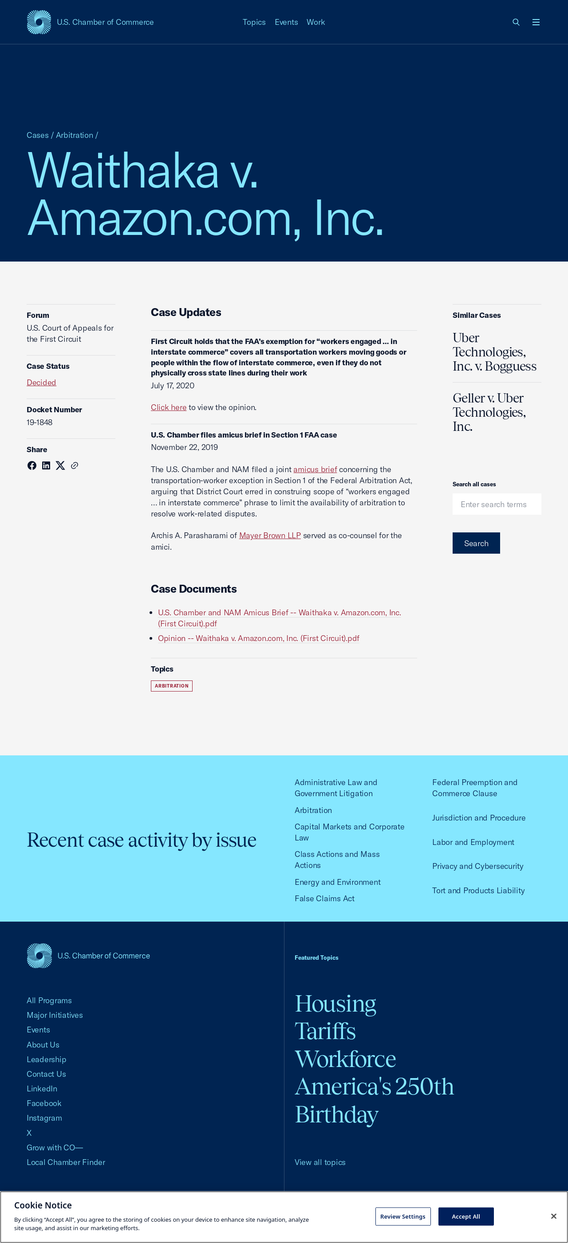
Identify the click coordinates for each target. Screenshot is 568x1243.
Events (286, 22)
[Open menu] (536, 22)
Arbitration (74, 135)
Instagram (44, 1118)
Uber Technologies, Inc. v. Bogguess (494, 352)
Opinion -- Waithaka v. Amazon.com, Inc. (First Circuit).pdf (258, 638)
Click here (168, 407)
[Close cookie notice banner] (554, 1216)
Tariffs (325, 1030)
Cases (38, 135)
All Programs (49, 1000)
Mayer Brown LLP (270, 535)
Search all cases (474, 484)
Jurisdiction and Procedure (478, 818)
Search (476, 543)
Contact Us (46, 1074)
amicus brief (315, 469)
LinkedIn (42, 1088)
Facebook (44, 1103)
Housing (335, 1003)
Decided (41, 382)
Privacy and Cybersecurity (478, 866)
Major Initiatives (55, 1015)
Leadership (46, 1059)
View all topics (320, 1162)
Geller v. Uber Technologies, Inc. (489, 412)
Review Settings (403, 1216)
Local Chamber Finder (66, 1162)
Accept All (466, 1216)
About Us (43, 1045)
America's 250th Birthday (374, 1100)
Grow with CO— (55, 1147)
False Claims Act (325, 898)
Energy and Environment (337, 882)
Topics (254, 22)
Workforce (345, 1058)
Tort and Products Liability (478, 890)
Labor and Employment (473, 842)
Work (316, 22)
